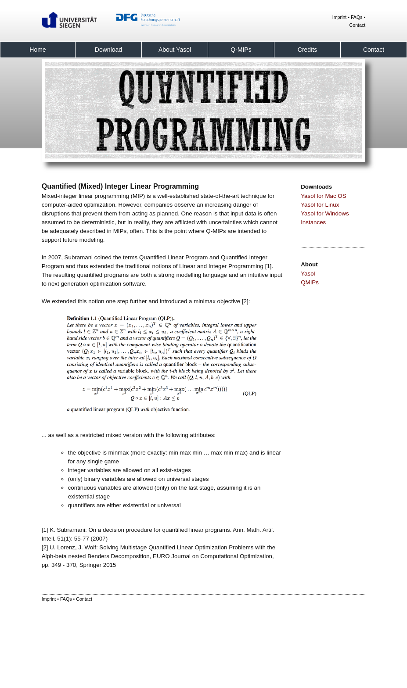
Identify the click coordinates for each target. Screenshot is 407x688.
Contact (357, 25)
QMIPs (310, 282)
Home (37, 49)
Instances (313, 222)
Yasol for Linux (320, 204)
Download (108, 49)
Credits (307, 49)
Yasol (308, 273)
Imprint (339, 17)
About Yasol (174, 49)
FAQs (357, 17)
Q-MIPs (241, 49)
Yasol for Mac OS (323, 196)
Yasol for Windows (325, 213)
